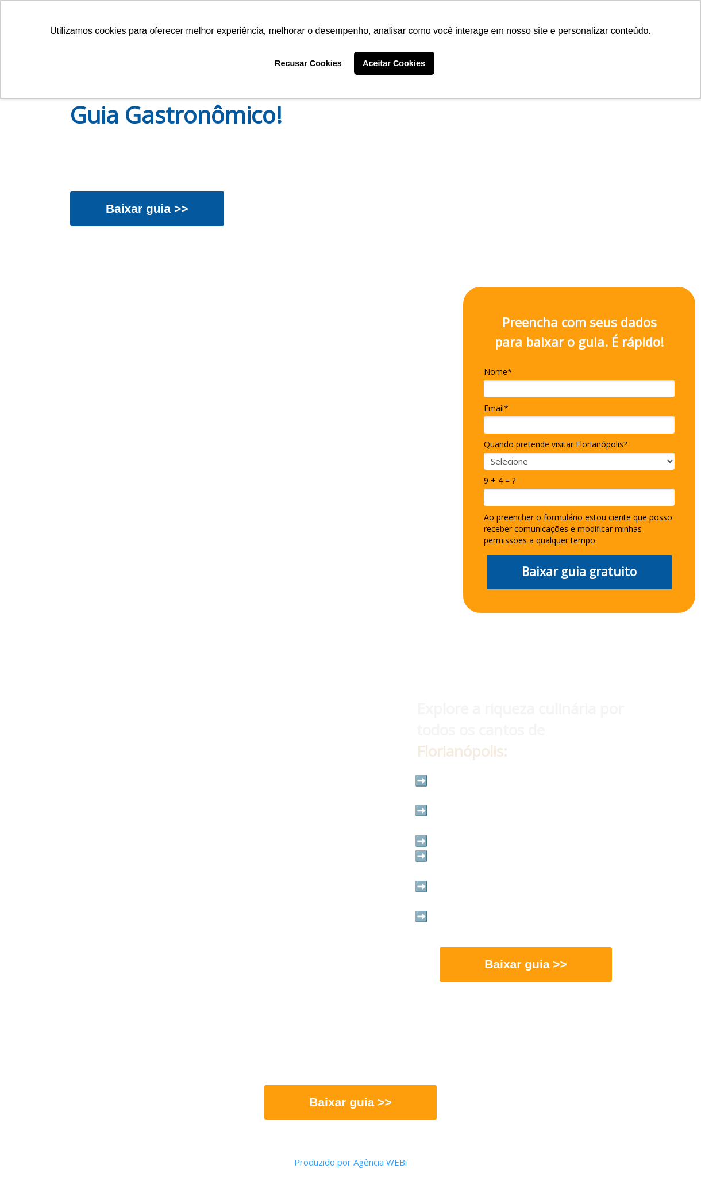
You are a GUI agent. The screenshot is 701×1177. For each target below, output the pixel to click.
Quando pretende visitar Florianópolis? (555, 444)
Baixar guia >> (147, 208)
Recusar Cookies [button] (308, 63)
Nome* (498, 372)
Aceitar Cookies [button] (394, 63)
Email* (496, 408)
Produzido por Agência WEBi (350, 1162)
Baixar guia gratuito (579, 571)
